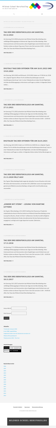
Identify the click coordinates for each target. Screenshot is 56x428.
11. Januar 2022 (8, 63)
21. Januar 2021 (8, 136)
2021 (5, 380)
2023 (5, 375)
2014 (5, 395)
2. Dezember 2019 (8, 202)
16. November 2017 (8, 274)
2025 (5, 371)
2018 (5, 386)
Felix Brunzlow (20, 27)
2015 (5, 393)
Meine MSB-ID (7, 311)
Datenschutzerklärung (37, 409)
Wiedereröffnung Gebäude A (10, 338)
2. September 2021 (8, 99)
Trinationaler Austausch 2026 (10, 331)
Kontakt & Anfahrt (17, 409)
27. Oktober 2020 (8, 172)
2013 (5, 398)
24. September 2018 (8, 238)
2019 (5, 384)
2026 (5, 368)
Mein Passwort (7, 315)
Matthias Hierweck (19, 136)
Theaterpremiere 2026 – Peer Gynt (11, 340)
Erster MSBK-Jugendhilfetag (10, 333)
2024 (5, 373)
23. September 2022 (8, 27)
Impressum (27, 409)
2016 (5, 391)
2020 (5, 382)
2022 (5, 377)
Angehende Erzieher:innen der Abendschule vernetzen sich (17, 336)
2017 (5, 389)
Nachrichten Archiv (9, 366)
